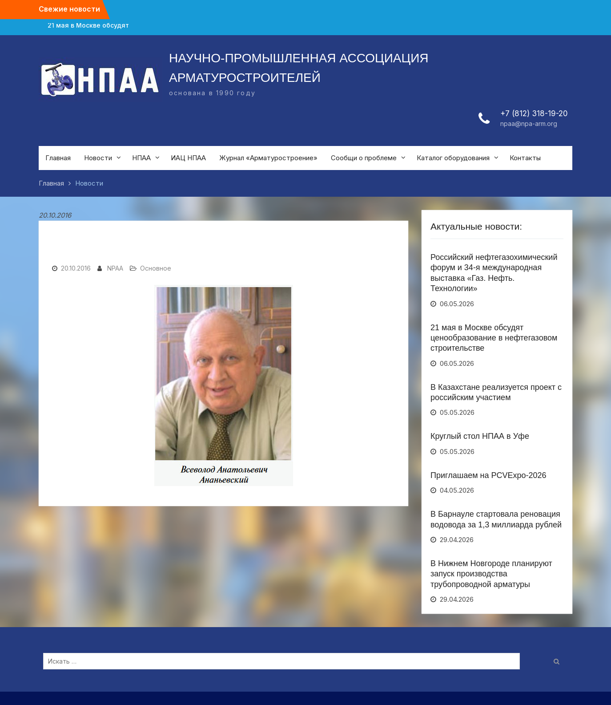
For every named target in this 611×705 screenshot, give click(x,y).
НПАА (141, 158)
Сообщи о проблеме (364, 158)
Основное (155, 268)
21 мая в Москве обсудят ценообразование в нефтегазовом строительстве (493, 338)
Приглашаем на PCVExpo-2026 (488, 475)
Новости (98, 158)
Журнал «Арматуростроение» (268, 158)
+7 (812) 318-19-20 (534, 113)
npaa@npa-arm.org (528, 123)
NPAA (115, 268)
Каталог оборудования (453, 158)
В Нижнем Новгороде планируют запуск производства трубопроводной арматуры (491, 574)
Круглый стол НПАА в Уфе (479, 436)
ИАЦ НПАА (188, 158)
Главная (58, 158)
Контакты (525, 158)
